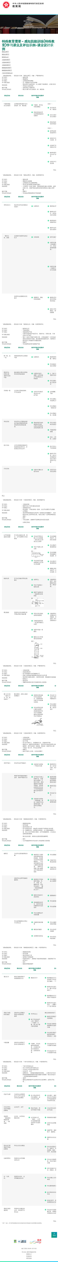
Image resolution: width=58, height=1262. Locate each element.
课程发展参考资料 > (28, 26)
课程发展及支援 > (29, 21)
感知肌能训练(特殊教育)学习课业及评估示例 (28, 28)
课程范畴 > (29, 23)
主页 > (28, 19)
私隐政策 (29, 1256)
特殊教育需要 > (28, 24)
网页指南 (29, 1258)
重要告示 (29, 1254)
